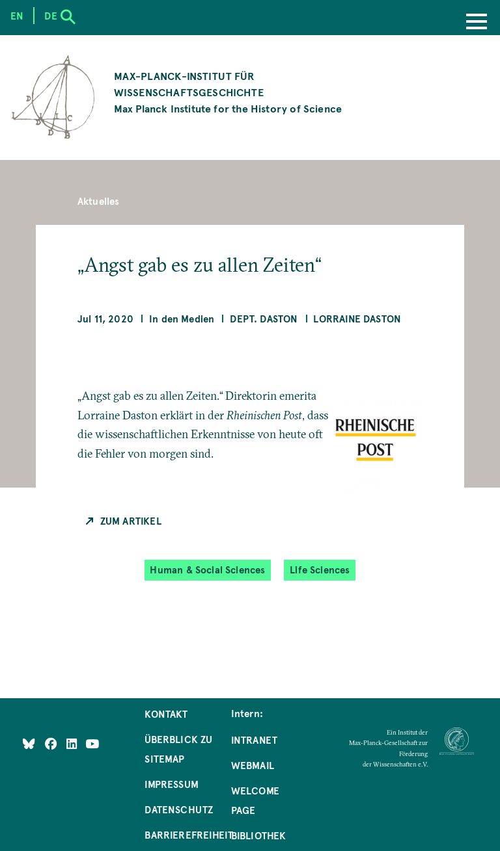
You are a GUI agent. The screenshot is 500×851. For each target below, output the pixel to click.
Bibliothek (258, 835)
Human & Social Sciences (207, 569)
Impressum (172, 784)
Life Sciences (320, 569)
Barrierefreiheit (189, 834)
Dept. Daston (264, 318)
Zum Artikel (130, 520)
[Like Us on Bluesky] (29, 743)
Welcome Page (255, 800)
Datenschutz (179, 809)
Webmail (252, 765)
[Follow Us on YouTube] (92, 743)
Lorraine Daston (357, 318)
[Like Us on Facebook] (52, 743)
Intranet (254, 739)
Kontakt (166, 713)
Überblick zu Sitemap (178, 749)
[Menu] (476, 23)
